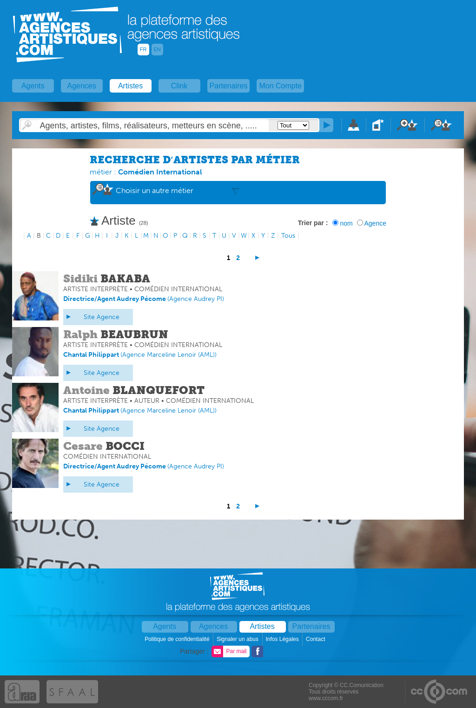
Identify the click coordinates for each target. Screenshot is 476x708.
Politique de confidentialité (178, 639)
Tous (288, 236)
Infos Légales (282, 639)
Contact (316, 639)
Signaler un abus (238, 639)
